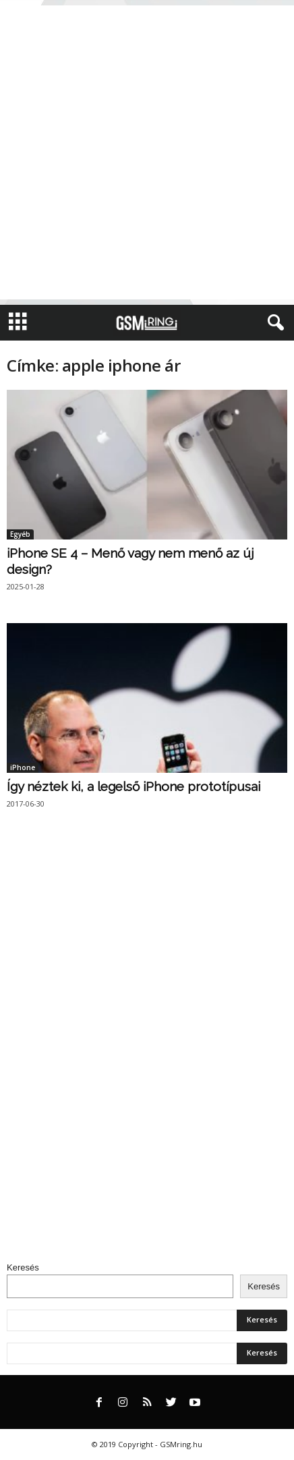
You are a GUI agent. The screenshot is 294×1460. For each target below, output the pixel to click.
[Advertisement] (147, 152)
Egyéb (20, 534)
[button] (273, 323)
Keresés (23, 1267)
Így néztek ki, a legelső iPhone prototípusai (133, 786)
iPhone (22, 767)
